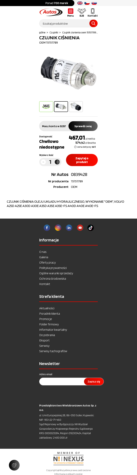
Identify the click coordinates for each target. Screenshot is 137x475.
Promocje (45, 319)
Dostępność (45, 136)
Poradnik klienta (49, 313)
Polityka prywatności (53, 268)
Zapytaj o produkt (81, 160)
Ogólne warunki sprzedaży (56, 273)
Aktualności (46, 308)
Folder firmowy (49, 324)
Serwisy (44, 346)
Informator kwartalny (53, 329)
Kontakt (44, 284)
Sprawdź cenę (83, 126)
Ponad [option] (56, 3)
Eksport (44, 340)
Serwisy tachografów (53, 351)
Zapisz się (94, 381)
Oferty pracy (47, 262)
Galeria (43, 257)
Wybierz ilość (46, 155)
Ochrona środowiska (52, 278)
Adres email (45, 374)
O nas (43, 252)
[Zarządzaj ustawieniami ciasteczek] (14, 465)
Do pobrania (47, 335)
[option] (68, 73)
